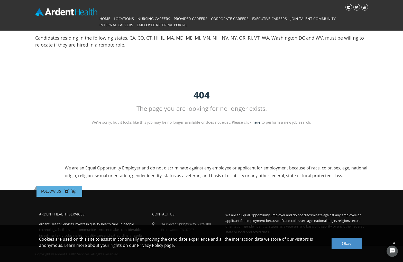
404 (202, 95)
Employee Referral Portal (162, 24)
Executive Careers (269, 18)
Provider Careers (190, 18)
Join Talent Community (313, 18)
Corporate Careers (230, 18)
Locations (124, 18)
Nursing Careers (154, 18)
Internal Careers (116, 24)
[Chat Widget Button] (392, 251)
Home (104, 18)
